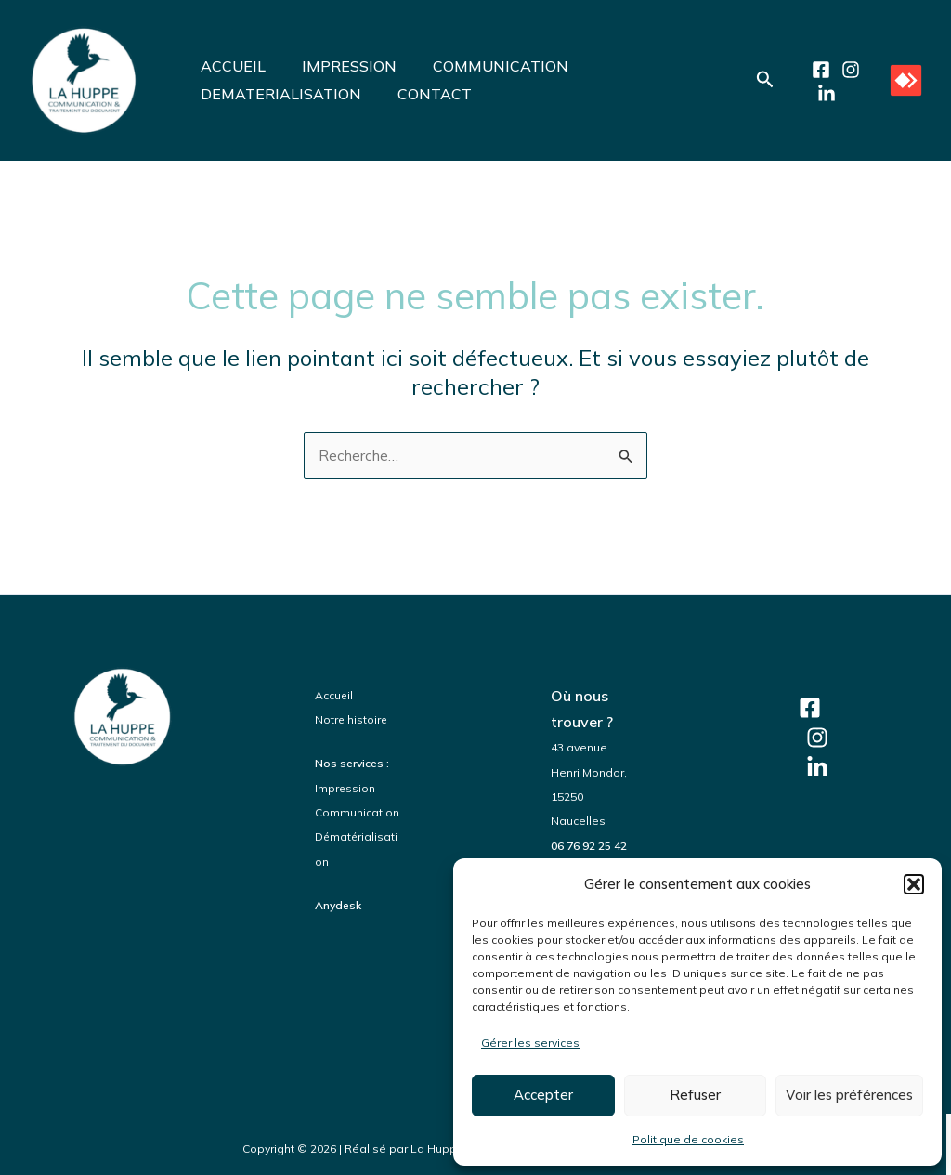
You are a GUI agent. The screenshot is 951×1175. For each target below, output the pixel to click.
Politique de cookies (688, 1139)
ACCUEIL (229, 66)
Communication (357, 812)
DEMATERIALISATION (277, 94)
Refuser (695, 1094)
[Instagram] (847, 69)
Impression (345, 788)
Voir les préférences (849, 1094)
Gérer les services (530, 1043)
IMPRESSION (339, 66)
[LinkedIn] (823, 94)
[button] (914, 884)
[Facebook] (817, 69)
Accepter (543, 1094)
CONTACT (424, 94)
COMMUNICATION (484, 66)
